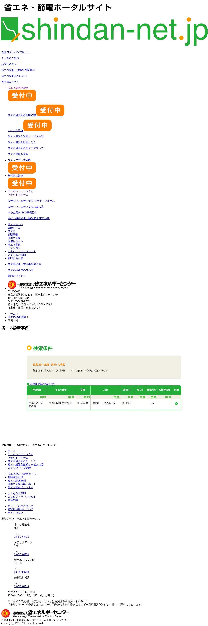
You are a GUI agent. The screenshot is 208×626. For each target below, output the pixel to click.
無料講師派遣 (15, 477)
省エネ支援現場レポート (22, 484)
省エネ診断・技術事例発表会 (18, 70)
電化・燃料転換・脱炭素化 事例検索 (29, 218)
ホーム (11, 313)
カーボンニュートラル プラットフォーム (31, 200)
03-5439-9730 (21, 572)
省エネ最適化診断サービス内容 (26, 136)
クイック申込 (30, 130)
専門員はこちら (10, 82)
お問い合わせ (9, 64)
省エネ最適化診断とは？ (22, 142)
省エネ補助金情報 (18, 154)
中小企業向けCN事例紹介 (22, 212)
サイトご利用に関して (20, 506)
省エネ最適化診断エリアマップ (26, 148)
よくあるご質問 (10, 58)
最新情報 (13, 500)
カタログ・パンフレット (15, 52)
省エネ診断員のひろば (14, 76)
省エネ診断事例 (17, 317)
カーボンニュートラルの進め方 (26, 206)
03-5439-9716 (21, 586)
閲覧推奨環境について (20, 509)
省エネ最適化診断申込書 (36, 115)
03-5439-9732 (21, 536)
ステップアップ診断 (19, 467)
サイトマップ (15, 512)
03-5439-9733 (21, 554)
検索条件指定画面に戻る (42, 384)
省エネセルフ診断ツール (22, 473)
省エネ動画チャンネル (20, 487)
